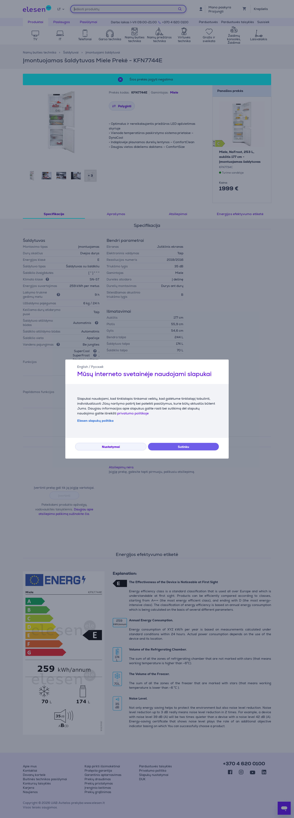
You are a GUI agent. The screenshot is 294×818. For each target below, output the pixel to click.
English (82, 367)
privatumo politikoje (133, 413)
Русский (97, 367)
